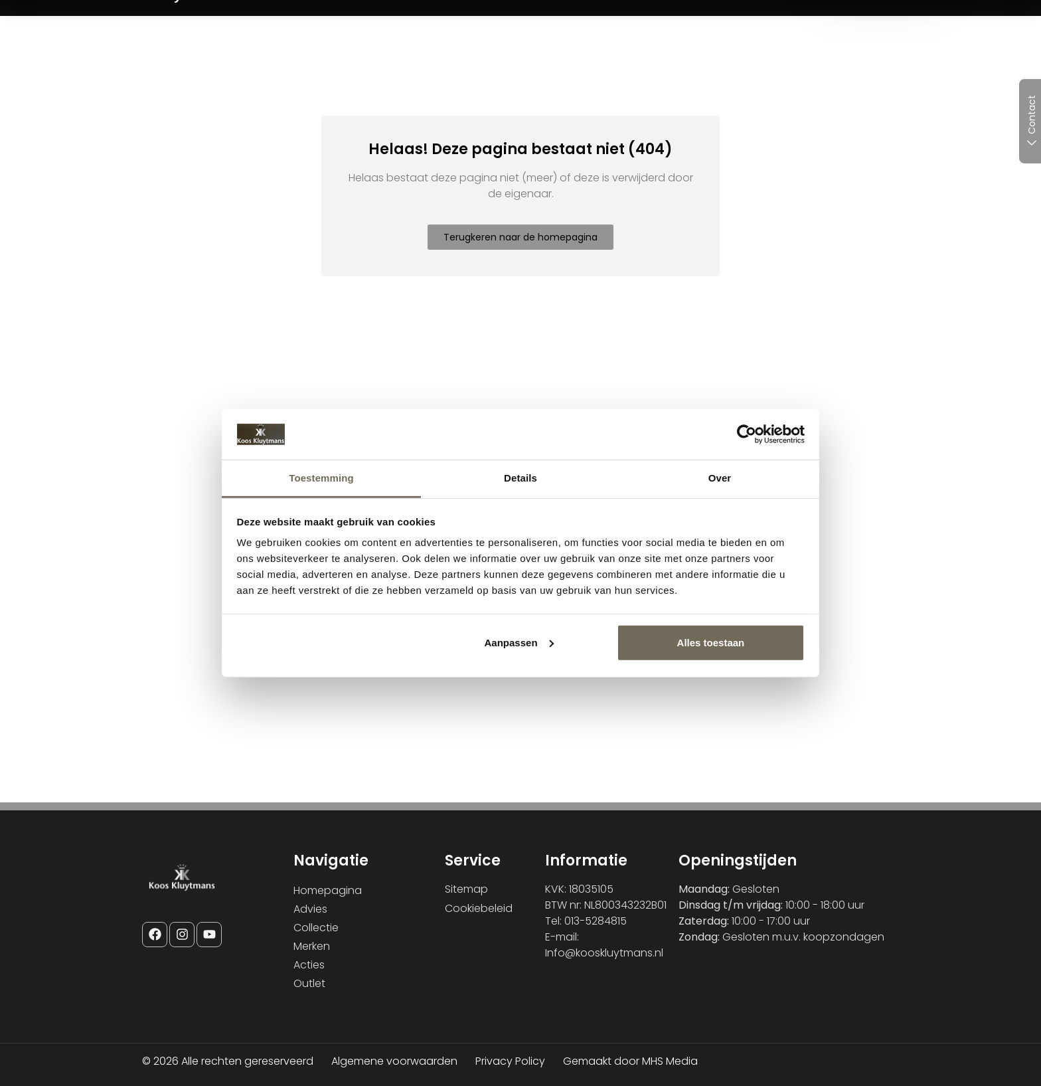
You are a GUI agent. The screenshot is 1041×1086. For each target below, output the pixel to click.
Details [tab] (520, 478)
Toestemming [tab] (321, 478)
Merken (311, 946)
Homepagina (327, 890)
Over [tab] (720, 478)
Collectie (316, 927)
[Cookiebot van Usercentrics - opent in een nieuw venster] (746, 434)
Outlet (309, 983)
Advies (310, 909)
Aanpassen (519, 642)
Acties (309, 964)
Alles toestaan (711, 642)
